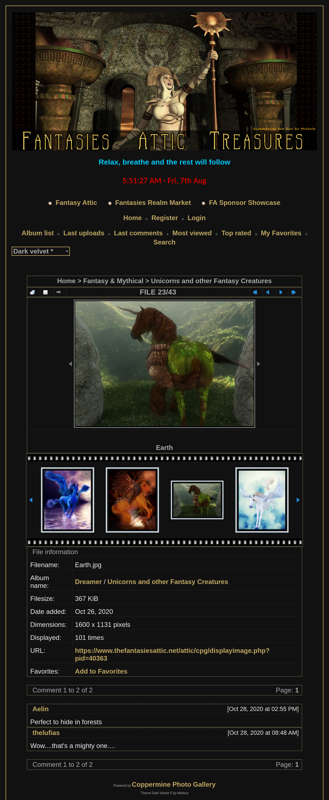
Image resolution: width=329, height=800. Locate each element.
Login (196, 218)
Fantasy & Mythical (113, 281)
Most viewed (192, 233)
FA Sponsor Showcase (245, 202)
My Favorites (281, 233)
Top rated (236, 233)
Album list (38, 233)
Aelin (40, 709)
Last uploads (83, 233)
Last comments (138, 233)
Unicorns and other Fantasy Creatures (211, 281)
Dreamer (88, 581)
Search (164, 242)
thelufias (46, 732)
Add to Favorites (101, 671)
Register (164, 218)
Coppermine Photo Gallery (174, 784)
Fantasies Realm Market (153, 202)
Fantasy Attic (76, 202)
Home (132, 218)
